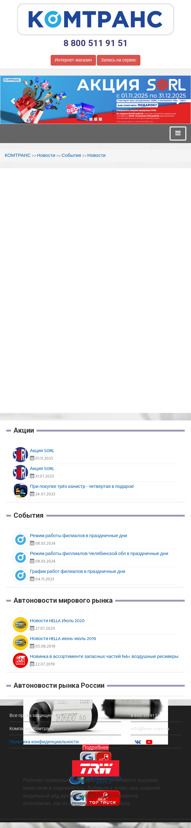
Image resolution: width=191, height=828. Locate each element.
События (71, 155)
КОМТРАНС (18, 155)
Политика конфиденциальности (44, 742)
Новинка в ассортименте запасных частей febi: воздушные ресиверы (104, 656)
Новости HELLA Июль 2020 (57, 621)
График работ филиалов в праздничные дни (77, 571)
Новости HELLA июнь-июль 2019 (63, 639)
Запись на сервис (118, 60)
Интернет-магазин (73, 60)
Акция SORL (42, 451)
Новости (46, 155)
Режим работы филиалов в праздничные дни (78, 536)
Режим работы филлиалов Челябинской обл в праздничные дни (99, 554)
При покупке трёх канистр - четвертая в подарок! (82, 486)
